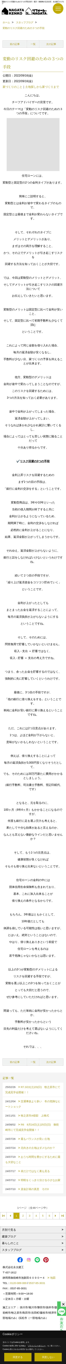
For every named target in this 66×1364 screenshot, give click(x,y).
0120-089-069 (18, 1283)
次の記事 (51, 44)
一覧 (33, 44)
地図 (52, 1277)
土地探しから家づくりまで (42, 86)
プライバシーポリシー (37, 1346)
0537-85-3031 (37, 1283)
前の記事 (15, 44)
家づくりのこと (12, 86)
